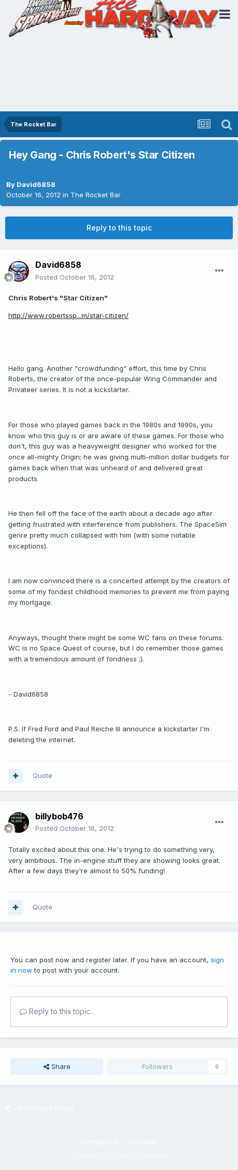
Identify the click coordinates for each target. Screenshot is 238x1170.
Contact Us (100, 1141)
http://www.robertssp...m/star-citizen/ (68, 315)
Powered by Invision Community (119, 1155)
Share (57, 1066)
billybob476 (59, 816)
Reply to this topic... (57, 1011)
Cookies (143, 1141)
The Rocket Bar (96, 195)
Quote (42, 775)
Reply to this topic (119, 227)
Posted (74, 277)
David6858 (36, 184)
